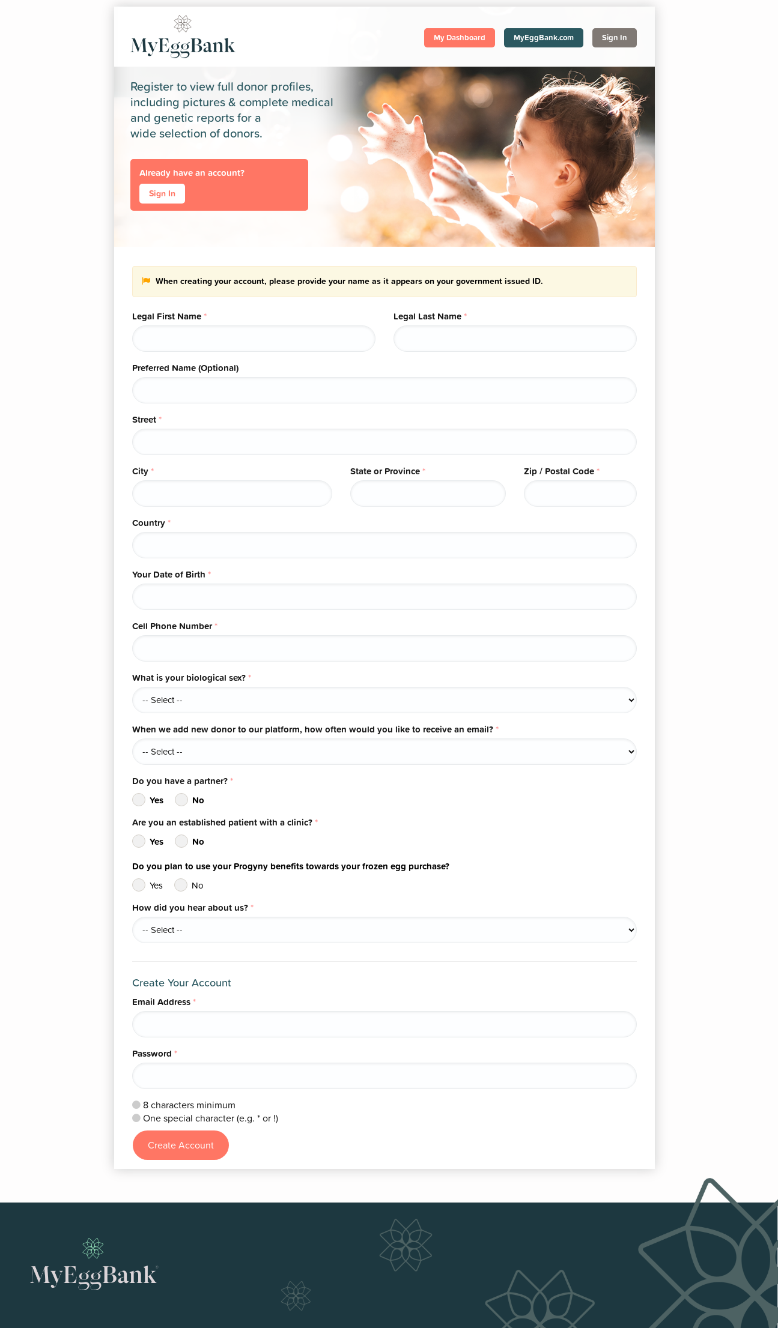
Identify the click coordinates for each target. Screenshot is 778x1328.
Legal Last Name (430, 316)
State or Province (387, 471)
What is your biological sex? (191, 677)
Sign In (614, 37)
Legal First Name (169, 316)
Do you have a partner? (182, 780)
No (189, 799)
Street (147, 419)
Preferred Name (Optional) (185, 367)
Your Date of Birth (171, 574)
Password (154, 1053)
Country (151, 522)
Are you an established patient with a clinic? (225, 822)
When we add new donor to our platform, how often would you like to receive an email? (315, 729)
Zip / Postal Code (562, 471)
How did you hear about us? (193, 907)
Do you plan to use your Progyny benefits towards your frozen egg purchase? (290, 866)
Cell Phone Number (174, 626)
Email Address (164, 1001)
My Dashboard (459, 37)
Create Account (181, 1144)
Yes (147, 799)
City (143, 471)
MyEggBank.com (544, 37)
